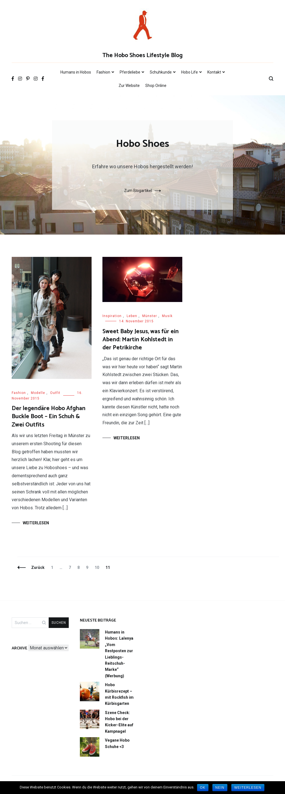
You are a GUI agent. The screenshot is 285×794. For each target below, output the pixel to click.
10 (98, 567)
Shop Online (155, 85)
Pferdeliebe (130, 72)
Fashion (103, 72)
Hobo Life (189, 72)
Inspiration (112, 316)
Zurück (38, 567)
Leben (132, 316)
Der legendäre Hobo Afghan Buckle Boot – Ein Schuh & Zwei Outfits (48, 417)
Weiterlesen (36, 523)
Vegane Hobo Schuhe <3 (117, 743)
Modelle (38, 393)
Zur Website (129, 85)
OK (202, 788)
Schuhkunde (161, 72)
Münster (149, 316)
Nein (220, 788)
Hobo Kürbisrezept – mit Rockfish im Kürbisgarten (119, 694)
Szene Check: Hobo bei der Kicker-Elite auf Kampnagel (119, 722)
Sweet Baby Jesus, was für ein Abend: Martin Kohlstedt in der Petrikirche (140, 340)
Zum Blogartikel (138, 190)
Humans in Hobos (75, 72)
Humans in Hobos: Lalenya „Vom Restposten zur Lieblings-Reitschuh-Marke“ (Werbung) (119, 654)
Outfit (55, 393)
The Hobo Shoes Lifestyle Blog (142, 55)
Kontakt (214, 72)
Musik (167, 316)
